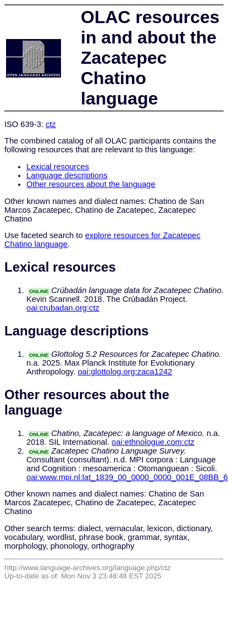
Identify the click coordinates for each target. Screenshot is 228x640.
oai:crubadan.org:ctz (62, 308)
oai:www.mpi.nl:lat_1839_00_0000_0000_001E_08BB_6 (127, 477)
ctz (51, 124)
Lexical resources (57, 166)
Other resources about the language (90, 184)
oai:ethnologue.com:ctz (153, 442)
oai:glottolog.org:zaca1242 (124, 371)
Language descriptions (67, 175)
